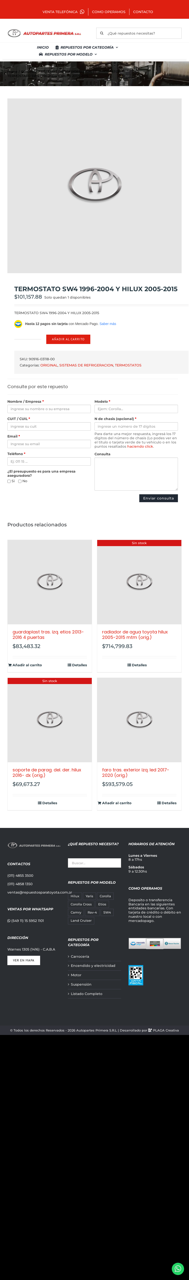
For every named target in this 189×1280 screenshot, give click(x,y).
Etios (102, 904)
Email (13, 436)
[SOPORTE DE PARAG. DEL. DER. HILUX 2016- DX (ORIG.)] (50, 720)
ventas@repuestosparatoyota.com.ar (39, 892)
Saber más (107, 324)
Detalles (79, 665)
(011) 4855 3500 (20, 875)
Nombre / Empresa (25, 402)
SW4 (107, 912)
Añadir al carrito (68, 339)
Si (11, 481)
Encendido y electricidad (93, 966)
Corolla (105, 896)
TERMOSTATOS (128, 365)
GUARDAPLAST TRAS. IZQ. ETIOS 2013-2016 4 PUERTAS (48, 634)
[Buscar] (101, 33)
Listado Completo (86, 994)
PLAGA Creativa (166, 1030)
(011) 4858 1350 (19, 884)
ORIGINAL (49, 365)
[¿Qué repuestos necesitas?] (139, 33)
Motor (76, 975)
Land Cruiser (81, 920)
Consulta (102, 454)
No (22, 481)
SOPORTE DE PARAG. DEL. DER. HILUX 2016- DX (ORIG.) (47, 772)
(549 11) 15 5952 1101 (25, 920)
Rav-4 (92, 912)
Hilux (75, 896)
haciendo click (140, 446)
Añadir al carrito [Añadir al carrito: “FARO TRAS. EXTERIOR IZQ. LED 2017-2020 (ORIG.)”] (116, 803)
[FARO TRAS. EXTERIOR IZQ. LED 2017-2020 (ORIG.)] (139, 720)
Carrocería (80, 957)
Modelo (102, 402)
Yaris (89, 896)
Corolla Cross (81, 904)
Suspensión (81, 984)
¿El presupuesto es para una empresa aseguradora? (41, 473)
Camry (76, 912)
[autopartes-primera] (44, 29)
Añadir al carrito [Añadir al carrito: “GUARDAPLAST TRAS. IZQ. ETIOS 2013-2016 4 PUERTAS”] (27, 665)
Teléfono (16, 454)
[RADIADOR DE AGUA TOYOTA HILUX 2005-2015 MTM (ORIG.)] (139, 582)
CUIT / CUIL (18, 419)
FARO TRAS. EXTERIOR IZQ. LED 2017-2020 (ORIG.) (135, 772)
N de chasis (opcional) (115, 419)
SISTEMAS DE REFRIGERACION (86, 365)
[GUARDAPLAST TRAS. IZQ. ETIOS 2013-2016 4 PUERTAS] (50, 582)
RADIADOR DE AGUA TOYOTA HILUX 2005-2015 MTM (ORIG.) (135, 634)
